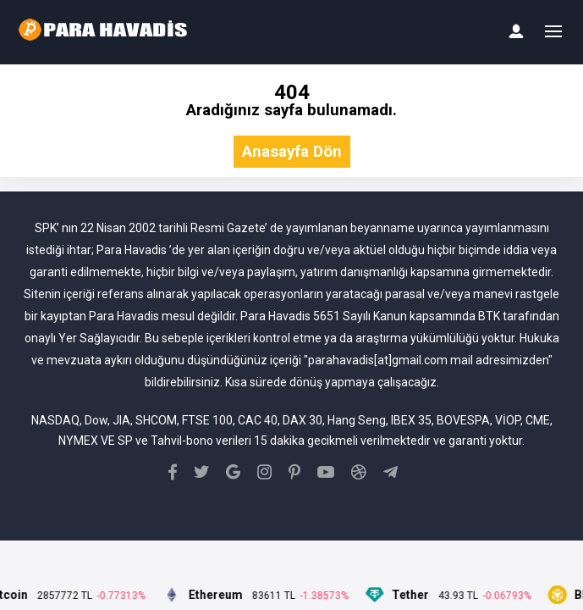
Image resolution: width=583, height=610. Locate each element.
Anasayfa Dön (292, 152)
